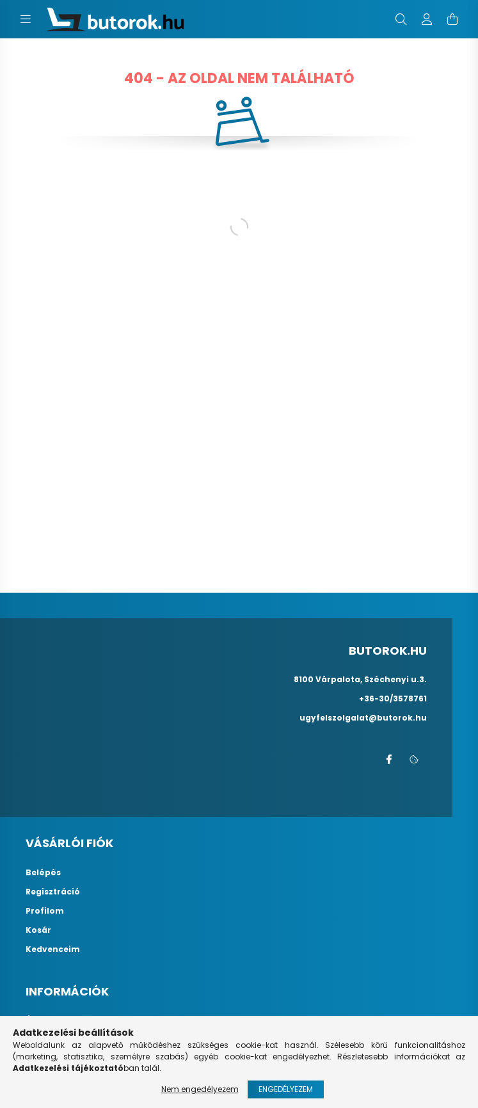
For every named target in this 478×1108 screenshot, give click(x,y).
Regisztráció (53, 891)
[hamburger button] (25, 19)
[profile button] (427, 19)
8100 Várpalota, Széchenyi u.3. (360, 679)
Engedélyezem (286, 1089)
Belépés (43, 872)
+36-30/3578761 (393, 698)
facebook (388, 759)
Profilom (45, 911)
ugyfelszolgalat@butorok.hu (363, 717)
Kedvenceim (53, 949)
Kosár (38, 930)
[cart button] (452, 19)
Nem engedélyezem (200, 1089)
